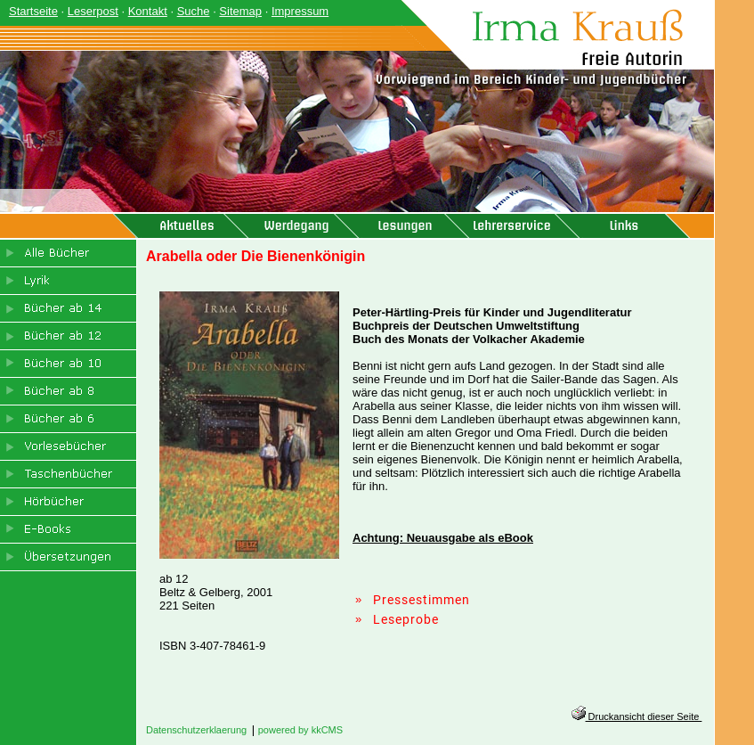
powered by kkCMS (300, 730)
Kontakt (147, 11)
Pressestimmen (421, 600)
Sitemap (240, 11)
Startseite (33, 11)
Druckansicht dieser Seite (637, 716)
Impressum (300, 11)
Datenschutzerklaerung (196, 730)
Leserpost (93, 11)
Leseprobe (406, 619)
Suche (193, 11)
